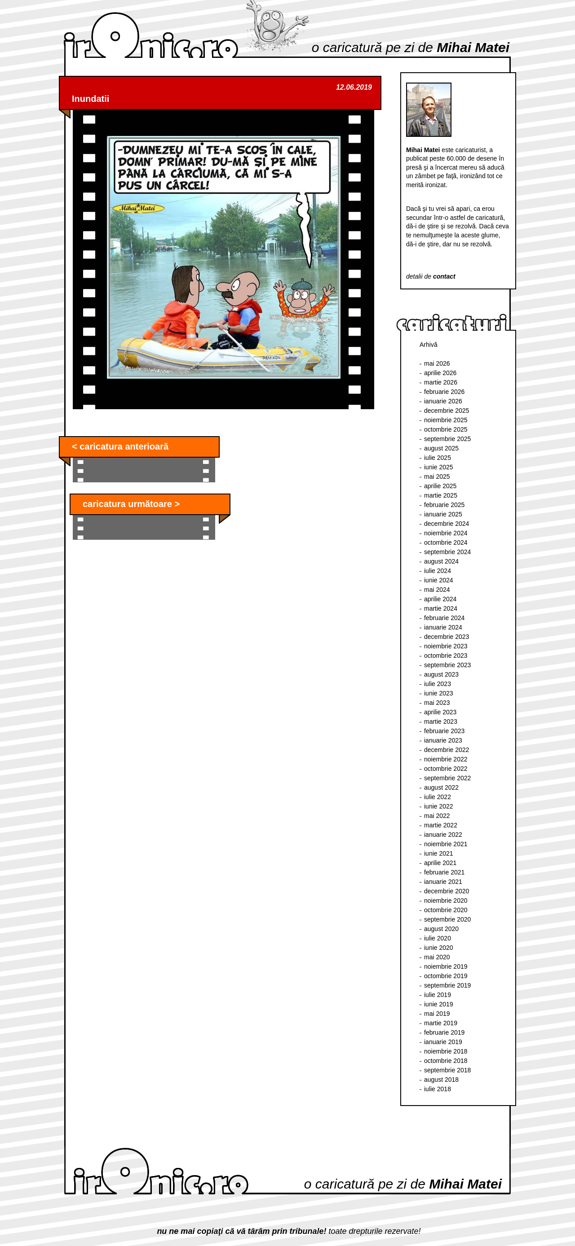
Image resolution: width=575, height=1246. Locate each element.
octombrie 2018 (446, 1060)
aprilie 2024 (440, 599)
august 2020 (441, 928)
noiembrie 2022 (446, 759)
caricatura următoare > (131, 504)
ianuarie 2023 (443, 740)
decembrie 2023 (446, 636)
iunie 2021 (438, 853)
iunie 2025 (438, 467)
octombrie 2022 (446, 768)
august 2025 (441, 448)
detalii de (431, 276)
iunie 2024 (438, 580)
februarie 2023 (444, 730)
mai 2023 (437, 702)
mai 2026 (437, 363)
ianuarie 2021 (443, 881)
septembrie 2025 (447, 438)
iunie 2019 (438, 1004)
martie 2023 (440, 721)
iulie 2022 (437, 796)
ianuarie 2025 (443, 514)
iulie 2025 (437, 457)
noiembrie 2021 (446, 844)
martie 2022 (440, 825)
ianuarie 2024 (443, 627)
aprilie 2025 (440, 486)
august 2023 (441, 674)
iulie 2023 (437, 683)
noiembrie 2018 (446, 1051)
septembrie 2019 (447, 985)
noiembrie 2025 (446, 420)
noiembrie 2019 (446, 966)
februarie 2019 (444, 1032)
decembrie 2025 (446, 410)
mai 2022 (437, 815)
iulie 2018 (437, 1089)
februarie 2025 (444, 504)
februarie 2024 (444, 617)
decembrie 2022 (446, 749)
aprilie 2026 (440, 372)
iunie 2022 (438, 806)
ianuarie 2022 (443, 834)
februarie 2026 (444, 391)
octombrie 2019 (446, 975)
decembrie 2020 (446, 891)
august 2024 (441, 561)
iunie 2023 (438, 693)
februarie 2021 (444, 872)
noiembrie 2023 (446, 646)
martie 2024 (440, 608)
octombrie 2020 (446, 910)
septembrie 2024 (447, 551)
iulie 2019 (437, 994)
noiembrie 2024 (446, 533)
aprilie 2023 (440, 712)
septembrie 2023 (447, 665)
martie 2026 (440, 382)
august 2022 (441, 787)
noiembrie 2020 (446, 900)
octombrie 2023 (446, 655)
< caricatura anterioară (120, 446)
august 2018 (441, 1079)
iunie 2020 (438, 947)
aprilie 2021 (440, 862)
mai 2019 (437, 1013)
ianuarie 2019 (443, 1041)
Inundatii (90, 99)
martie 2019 (440, 1023)
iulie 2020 (437, 938)
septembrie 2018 (447, 1070)
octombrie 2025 (446, 429)
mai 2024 (437, 589)
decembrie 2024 (446, 523)
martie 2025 (440, 495)
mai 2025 (437, 476)
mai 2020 (437, 957)
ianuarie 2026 (443, 401)
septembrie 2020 (447, 919)
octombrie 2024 (446, 542)
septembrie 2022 (447, 778)
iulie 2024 (437, 570)
